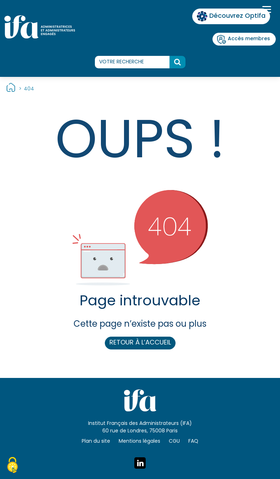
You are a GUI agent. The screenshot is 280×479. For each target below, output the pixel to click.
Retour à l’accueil (140, 343)
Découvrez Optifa (231, 16)
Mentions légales (139, 441)
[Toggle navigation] (265, 10)
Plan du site (96, 441)
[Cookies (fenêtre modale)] (12, 466)
